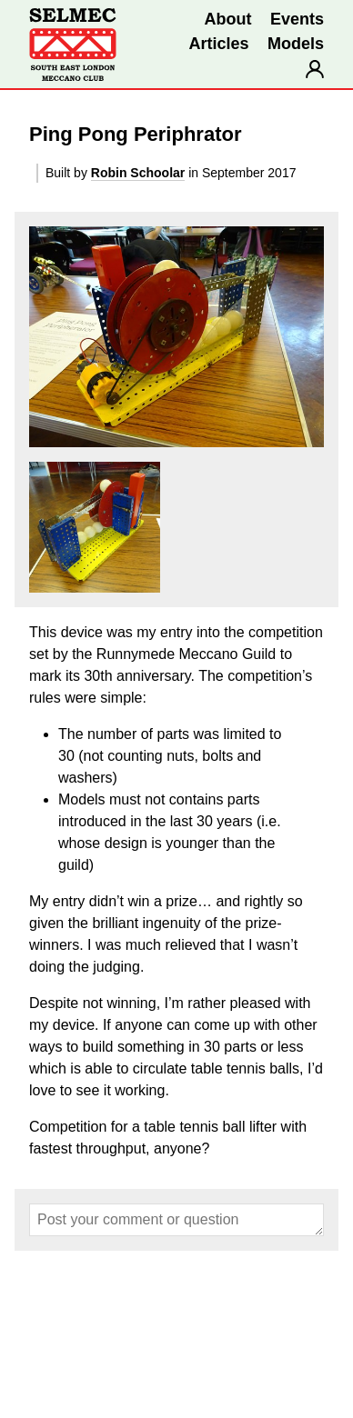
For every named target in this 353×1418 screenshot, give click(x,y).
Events (297, 19)
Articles (218, 44)
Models (295, 44)
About (228, 19)
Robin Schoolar (138, 172)
